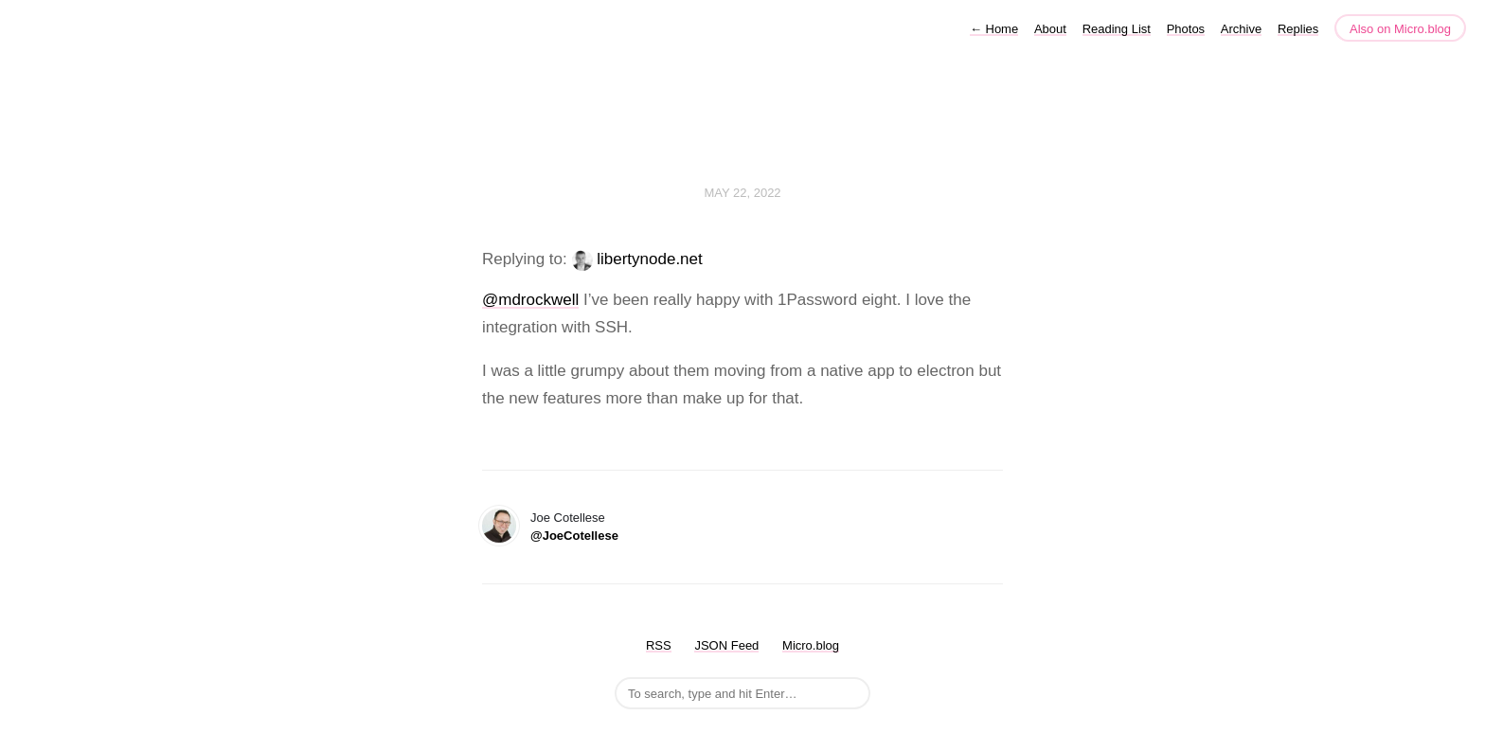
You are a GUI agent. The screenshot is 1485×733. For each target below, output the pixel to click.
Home (994, 29)
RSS (658, 645)
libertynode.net (650, 259)
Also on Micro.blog (1400, 29)
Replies (1298, 29)
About (1050, 29)
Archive (1241, 29)
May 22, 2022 (742, 193)
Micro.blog (810, 645)
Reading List (1116, 29)
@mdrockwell (530, 300)
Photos (1186, 29)
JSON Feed (726, 645)
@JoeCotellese (574, 535)
